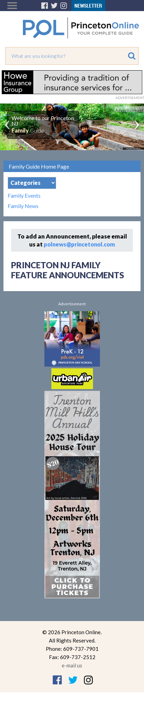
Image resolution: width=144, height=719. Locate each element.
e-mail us (72, 665)
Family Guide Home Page (39, 166)
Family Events (24, 195)
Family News (23, 206)
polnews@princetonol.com (79, 244)
